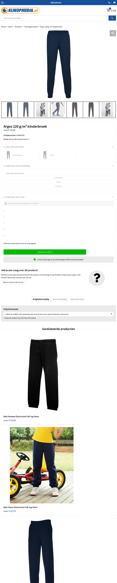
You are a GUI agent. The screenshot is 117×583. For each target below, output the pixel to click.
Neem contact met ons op (13, 282)
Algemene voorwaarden (69, 550)
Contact (4, 550)
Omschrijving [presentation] (60, 299)
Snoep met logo (66, 535)
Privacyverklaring (66, 557)
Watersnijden (65, 511)
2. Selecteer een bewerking (17, 165)
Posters (63, 521)
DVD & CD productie (67, 508)
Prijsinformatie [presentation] (41, 299)
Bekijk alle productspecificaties (16, 139)
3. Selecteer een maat (14, 197)
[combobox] (55, 18)
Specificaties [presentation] (77, 299)
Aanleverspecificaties (9, 557)
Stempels (63, 532)
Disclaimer (64, 561)
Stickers (63, 525)
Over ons (4, 554)
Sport (10, 27)
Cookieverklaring (66, 554)
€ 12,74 (67, 396)
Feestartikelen (65, 539)
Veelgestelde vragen (9, 561)
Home (3, 27)
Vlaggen (63, 518)
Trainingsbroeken (31, 27)
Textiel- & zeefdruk (67, 528)
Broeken (18, 27)
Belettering (64, 515)
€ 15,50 (10, 464)
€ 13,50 (10, 396)
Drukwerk (63, 504)
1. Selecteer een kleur (14, 146)
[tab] (41, 299)
